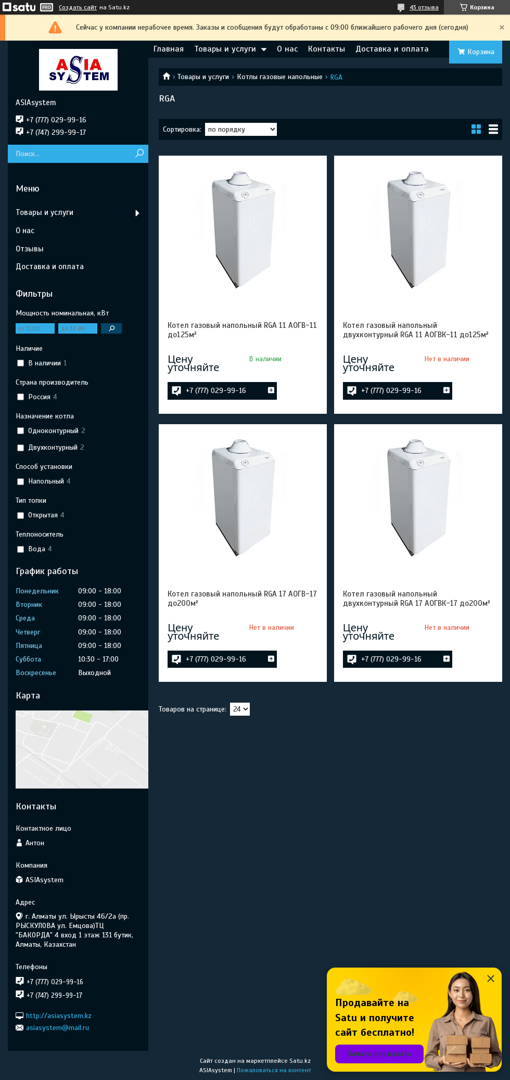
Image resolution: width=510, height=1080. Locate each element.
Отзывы (30, 248)
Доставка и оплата (392, 49)
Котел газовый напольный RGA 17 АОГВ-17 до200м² (242, 598)
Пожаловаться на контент (274, 1070)
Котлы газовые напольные (280, 76)
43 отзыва (424, 7)
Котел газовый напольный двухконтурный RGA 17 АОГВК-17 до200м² (416, 598)
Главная (169, 49)
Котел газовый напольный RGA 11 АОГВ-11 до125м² (242, 330)
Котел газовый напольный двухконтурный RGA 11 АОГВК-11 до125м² (416, 330)
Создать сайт (78, 7)
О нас (287, 49)
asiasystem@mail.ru (57, 1027)
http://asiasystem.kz (59, 1015)
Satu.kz (300, 1060)
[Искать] (139, 154)
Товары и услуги (225, 49)
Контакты (326, 49)
